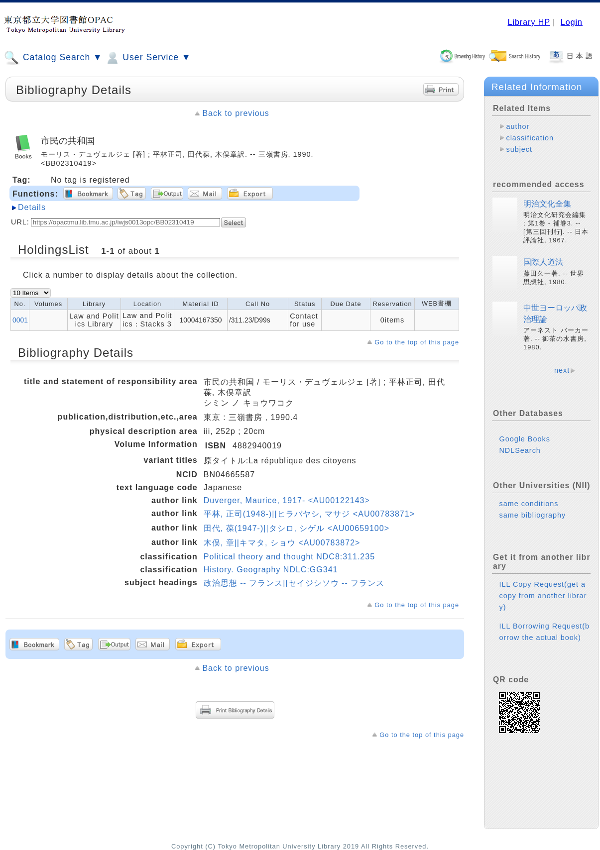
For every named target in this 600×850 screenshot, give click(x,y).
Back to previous (235, 113)
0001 (20, 320)
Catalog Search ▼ (53, 57)
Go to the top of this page (416, 342)
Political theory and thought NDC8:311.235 (289, 556)
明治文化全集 (547, 204)
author (517, 126)
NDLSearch (519, 450)
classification (530, 138)
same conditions (528, 504)
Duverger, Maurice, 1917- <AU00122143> (287, 500)
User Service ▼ (148, 57)
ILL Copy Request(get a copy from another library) (543, 595)
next (562, 370)
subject (519, 149)
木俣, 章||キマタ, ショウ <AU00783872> (282, 542)
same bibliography (532, 515)
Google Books (524, 439)
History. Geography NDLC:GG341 (271, 569)
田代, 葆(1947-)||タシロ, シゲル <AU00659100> (296, 528)
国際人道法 (543, 262)
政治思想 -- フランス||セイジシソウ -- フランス (294, 583)
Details (32, 207)
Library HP (528, 22)
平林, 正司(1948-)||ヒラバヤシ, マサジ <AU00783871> (309, 514)
